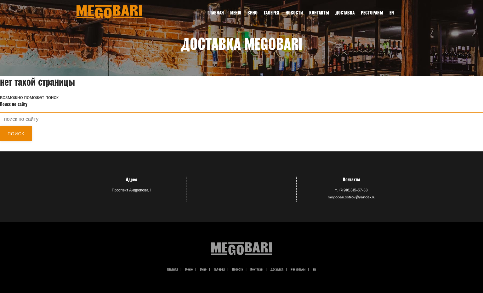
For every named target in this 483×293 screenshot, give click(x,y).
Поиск (16, 133)
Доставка (276, 269)
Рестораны (298, 269)
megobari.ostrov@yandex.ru (351, 197)
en (391, 13)
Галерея (271, 13)
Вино (252, 13)
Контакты (319, 13)
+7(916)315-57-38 (353, 190)
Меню (235, 13)
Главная (215, 13)
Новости (294, 13)
